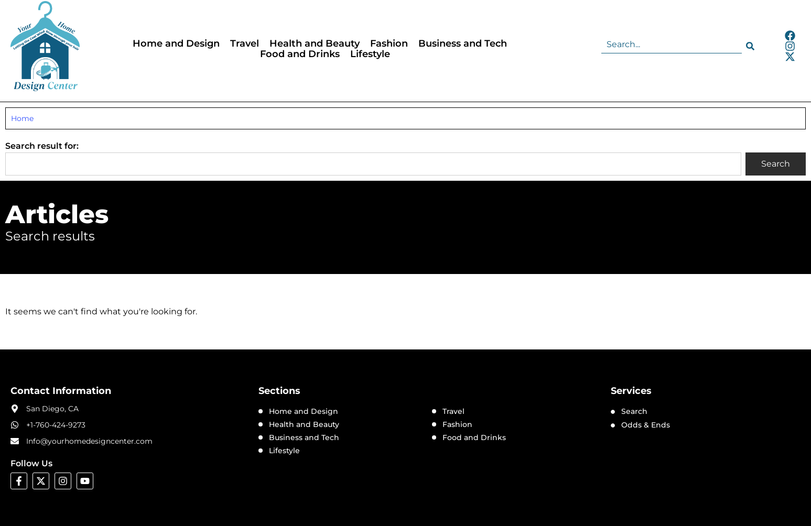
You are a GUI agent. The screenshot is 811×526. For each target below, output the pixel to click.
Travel (244, 43)
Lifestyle (370, 54)
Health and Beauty (314, 43)
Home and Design (176, 43)
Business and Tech (462, 43)
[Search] (752, 45)
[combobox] (671, 45)
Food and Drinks (300, 54)
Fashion (389, 43)
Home (22, 118)
